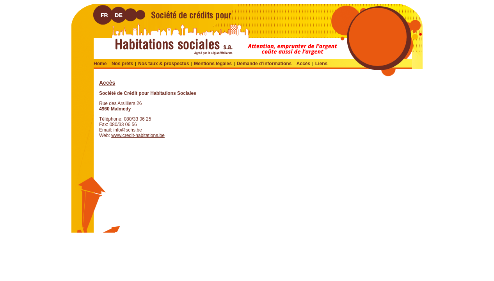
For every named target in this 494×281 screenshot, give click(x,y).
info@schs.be (128, 130)
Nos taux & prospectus (163, 63)
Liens (321, 63)
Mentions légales (213, 63)
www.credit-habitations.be (138, 135)
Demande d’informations (264, 63)
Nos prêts (122, 63)
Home (100, 63)
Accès (303, 63)
